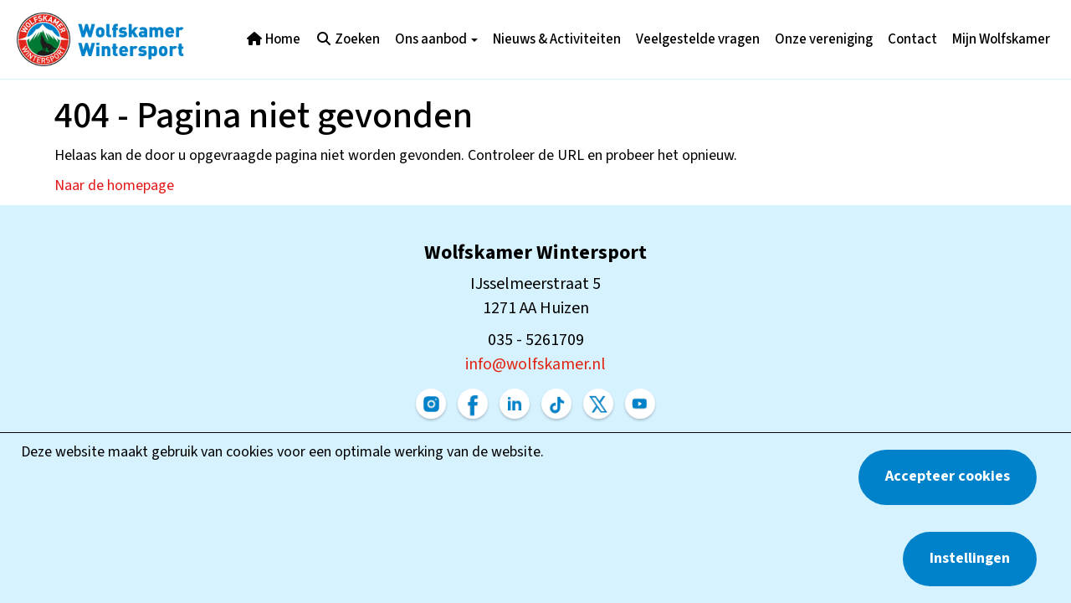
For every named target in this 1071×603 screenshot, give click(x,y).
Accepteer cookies (947, 476)
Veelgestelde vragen (698, 39)
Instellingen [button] (970, 558)
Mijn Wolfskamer (1001, 39)
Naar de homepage (114, 185)
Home (273, 39)
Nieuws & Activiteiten (557, 39)
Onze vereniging (824, 39)
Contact (912, 39)
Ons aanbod (436, 39)
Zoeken (347, 39)
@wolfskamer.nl (535, 364)
